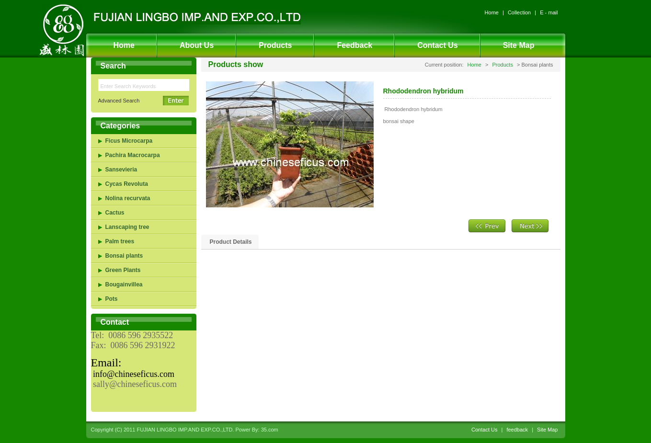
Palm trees (120, 241)
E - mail (549, 12)
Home (492, 12)
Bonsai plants (124, 255)
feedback (517, 429)
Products (275, 45)
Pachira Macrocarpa (132, 155)
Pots (111, 298)
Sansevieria (121, 169)
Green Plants (123, 270)
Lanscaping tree (127, 227)
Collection (519, 12)
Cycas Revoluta (126, 184)
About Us (197, 45)
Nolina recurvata (127, 198)
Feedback (354, 45)
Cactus (115, 212)
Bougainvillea (124, 284)
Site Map (519, 45)
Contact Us (437, 45)
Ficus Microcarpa (129, 140)
